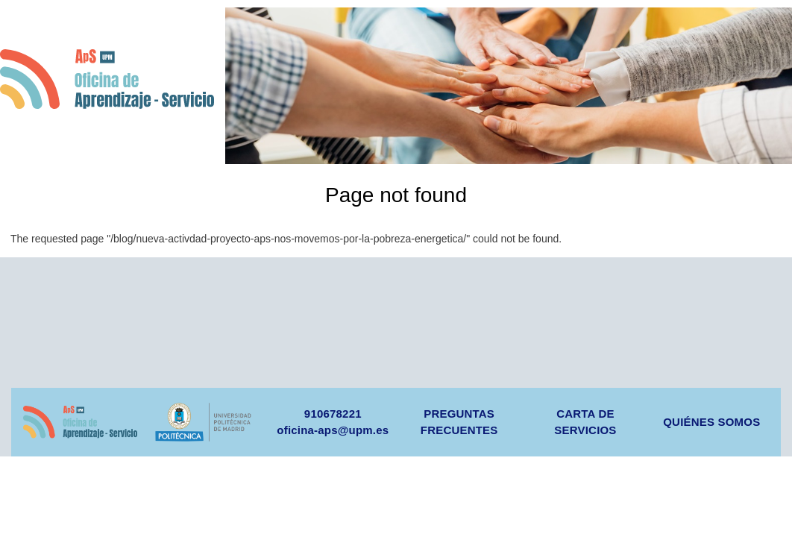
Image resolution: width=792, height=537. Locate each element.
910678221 (333, 413)
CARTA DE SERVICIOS (585, 422)
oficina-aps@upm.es (333, 430)
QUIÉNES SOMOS (711, 421)
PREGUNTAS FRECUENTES (459, 422)
